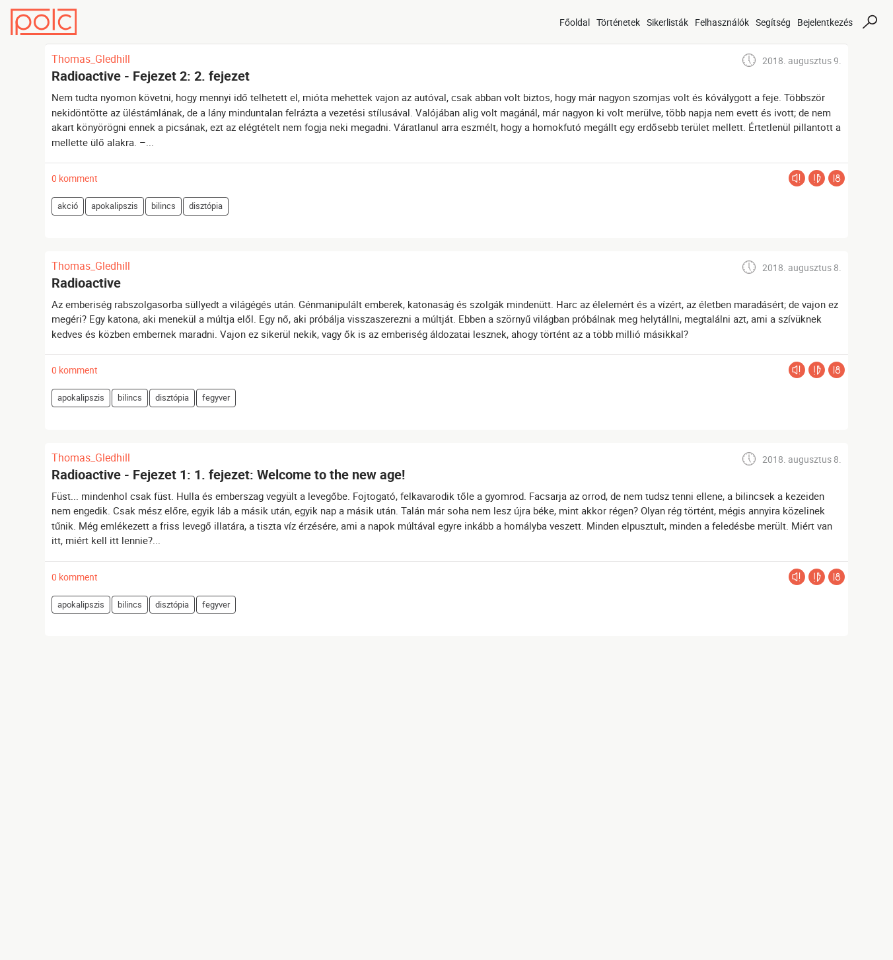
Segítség (773, 22)
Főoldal (574, 22)
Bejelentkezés (825, 22)
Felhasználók (722, 22)
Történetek (618, 22)
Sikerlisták (667, 22)
